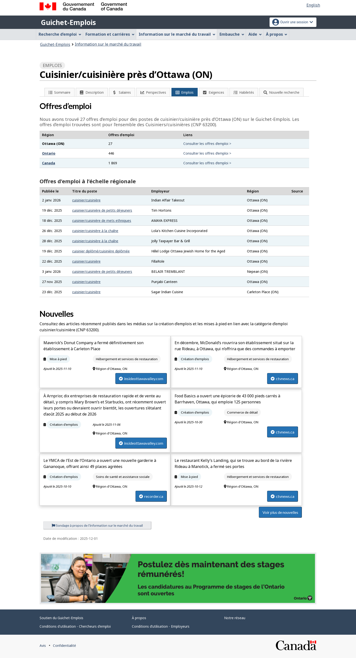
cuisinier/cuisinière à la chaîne (95, 230)
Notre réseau (234, 618)
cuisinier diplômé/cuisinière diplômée (101, 251)
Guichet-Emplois (68, 22)
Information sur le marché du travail (108, 44)
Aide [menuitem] (255, 34)
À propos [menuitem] (277, 34)
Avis (43, 645)
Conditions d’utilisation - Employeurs (160, 626)
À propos (139, 618)
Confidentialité (64, 645)
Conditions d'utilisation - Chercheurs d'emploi (75, 626)
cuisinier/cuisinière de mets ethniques (101, 220)
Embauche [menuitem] (232, 34)
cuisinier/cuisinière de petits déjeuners (102, 210)
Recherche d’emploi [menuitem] (60, 34)
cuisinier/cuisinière (86, 200)
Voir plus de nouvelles (280, 512)
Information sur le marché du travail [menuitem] (177, 34)
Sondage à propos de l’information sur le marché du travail (97, 525)
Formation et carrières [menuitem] (110, 34)
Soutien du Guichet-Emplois (61, 618)
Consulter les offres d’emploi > (207, 143)
